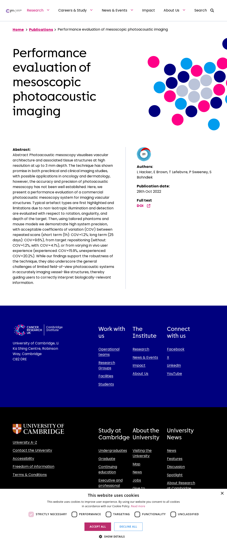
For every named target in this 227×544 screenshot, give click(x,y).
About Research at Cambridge (181, 485)
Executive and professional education (110, 485)
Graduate (106, 458)
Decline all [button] (128, 526)
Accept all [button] (98, 526)
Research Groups (106, 365)
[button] (113, 536)
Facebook (175, 349)
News (137, 472)
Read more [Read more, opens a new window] (138, 506)
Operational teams (108, 352)
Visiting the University (142, 453)
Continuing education (107, 469)
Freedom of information (33, 466)
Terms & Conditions (30, 474)
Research (141, 349)
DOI (144, 205)
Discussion (176, 466)
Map (136, 464)
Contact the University (32, 450)
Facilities (105, 376)
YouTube (174, 373)
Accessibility (23, 458)
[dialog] (113, 516)
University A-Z (25, 442)
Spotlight (175, 474)
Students (106, 384)
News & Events (145, 357)
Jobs (137, 480)
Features (174, 458)
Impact (139, 365)
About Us (140, 373)
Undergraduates (112, 450)
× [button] (222, 493)
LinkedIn (174, 365)
